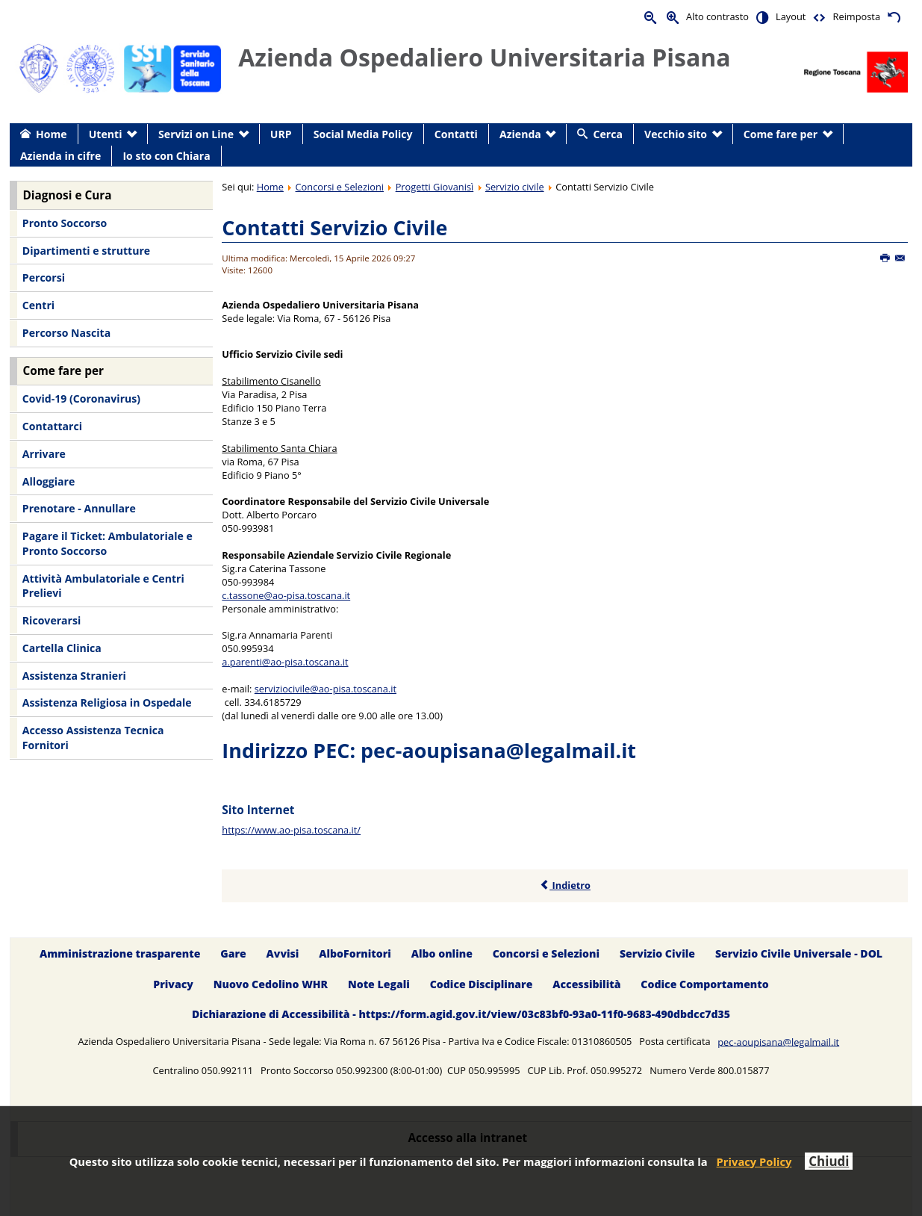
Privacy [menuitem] (173, 984)
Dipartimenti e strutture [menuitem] (86, 250)
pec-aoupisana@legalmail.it (498, 750)
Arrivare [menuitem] (44, 454)
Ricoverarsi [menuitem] (51, 620)
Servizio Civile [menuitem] (657, 953)
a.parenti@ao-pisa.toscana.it (285, 662)
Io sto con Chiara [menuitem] (166, 156)
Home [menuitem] (51, 134)
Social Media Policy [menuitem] (363, 134)
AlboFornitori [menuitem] (355, 953)
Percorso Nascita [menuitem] (66, 333)
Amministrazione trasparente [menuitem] (120, 953)
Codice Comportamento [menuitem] (704, 984)
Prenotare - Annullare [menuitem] (79, 508)
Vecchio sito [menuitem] (675, 134)
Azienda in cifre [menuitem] (60, 156)
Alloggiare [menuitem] (48, 481)
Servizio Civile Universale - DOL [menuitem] (798, 953)
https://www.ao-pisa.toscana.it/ (291, 830)
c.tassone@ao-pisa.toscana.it (286, 595)
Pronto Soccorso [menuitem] (64, 223)
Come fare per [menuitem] (780, 134)
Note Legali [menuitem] (379, 984)
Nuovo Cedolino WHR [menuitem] (271, 984)
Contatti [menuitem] (456, 134)
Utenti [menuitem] (105, 134)
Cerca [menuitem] (608, 134)
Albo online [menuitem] (442, 953)
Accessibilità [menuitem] (586, 984)
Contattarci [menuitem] (52, 426)
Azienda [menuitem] (520, 134)
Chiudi (829, 1161)
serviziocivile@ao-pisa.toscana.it (325, 688)
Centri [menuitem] (38, 305)
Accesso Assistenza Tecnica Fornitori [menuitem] (93, 737)
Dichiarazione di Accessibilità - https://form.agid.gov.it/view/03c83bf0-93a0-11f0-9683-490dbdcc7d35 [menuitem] (461, 1015)
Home (270, 186)
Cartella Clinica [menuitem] (62, 648)
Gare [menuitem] (233, 953)
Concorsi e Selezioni (340, 186)
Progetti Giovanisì (435, 186)
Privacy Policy (754, 1161)
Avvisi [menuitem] (283, 953)
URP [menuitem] (281, 134)
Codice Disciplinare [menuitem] (481, 984)
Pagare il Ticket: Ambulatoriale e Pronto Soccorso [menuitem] (107, 543)
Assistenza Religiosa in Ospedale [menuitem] (107, 702)
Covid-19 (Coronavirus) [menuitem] (81, 398)
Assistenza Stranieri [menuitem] (74, 676)
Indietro (565, 885)
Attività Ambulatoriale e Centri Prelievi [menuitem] (103, 586)
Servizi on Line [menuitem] (196, 134)
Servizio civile (514, 186)
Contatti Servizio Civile (334, 227)
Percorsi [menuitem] (43, 277)
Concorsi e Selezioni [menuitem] (546, 953)
